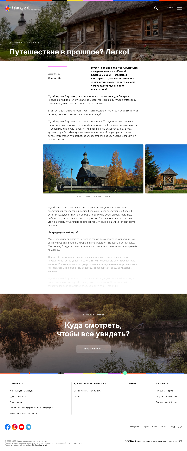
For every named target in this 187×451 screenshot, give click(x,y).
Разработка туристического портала (150, 441)
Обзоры (35, 42)
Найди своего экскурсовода (23, 413)
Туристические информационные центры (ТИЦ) (31, 407)
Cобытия (130, 383)
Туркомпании (15, 402)
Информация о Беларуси (93, 315)
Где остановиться (17, 396)
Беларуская (134, 427)
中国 (173, 427)
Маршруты (162, 383)
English (146, 427)
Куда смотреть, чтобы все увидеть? (93, 329)
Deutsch (164, 427)
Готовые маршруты (165, 391)
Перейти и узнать (93, 349)
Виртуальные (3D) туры (166, 402)
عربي (180, 427)
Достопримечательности (19, 42)
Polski (154, 427)
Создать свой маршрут (167, 396)
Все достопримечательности (87, 391)
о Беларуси (16, 383)
